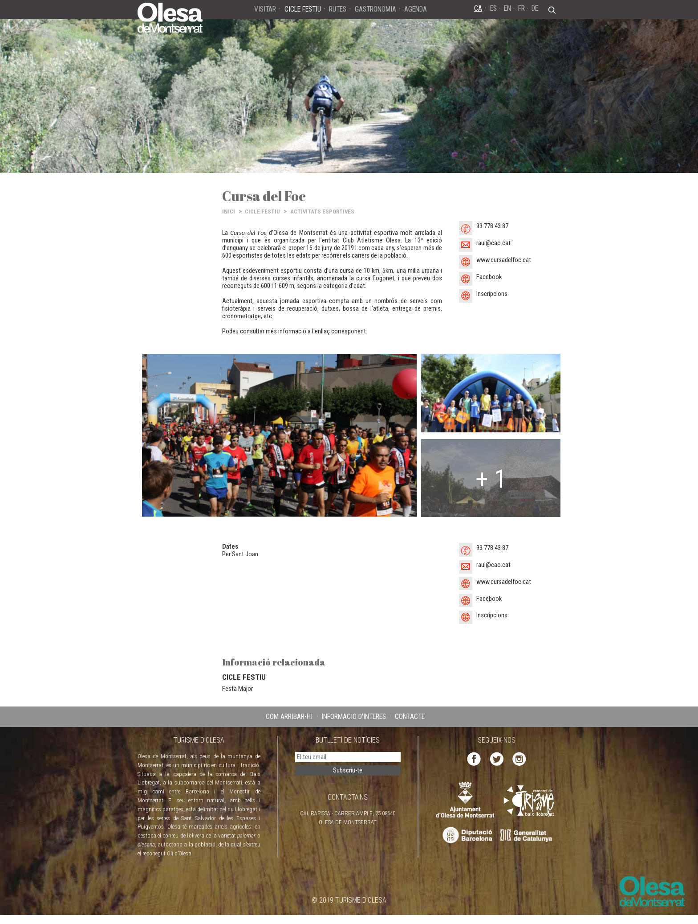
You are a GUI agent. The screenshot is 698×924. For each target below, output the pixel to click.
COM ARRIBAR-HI (289, 716)
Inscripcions (491, 294)
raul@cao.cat (493, 243)
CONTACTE (410, 716)
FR (521, 8)
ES (493, 8)
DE (535, 8)
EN (507, 8)
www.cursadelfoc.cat (503, 260)
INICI (228, 211)
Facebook (489, 277)
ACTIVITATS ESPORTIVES (322, 211)
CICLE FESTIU (262, 211)
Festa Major (237, 689)
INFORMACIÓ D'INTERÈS (353, 716)
